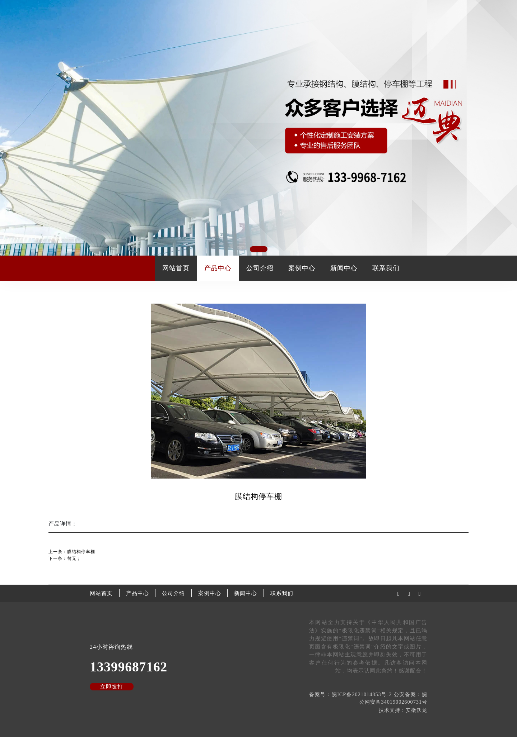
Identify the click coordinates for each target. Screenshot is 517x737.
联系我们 (386, 268)
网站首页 (176, 268)
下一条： (64, 558)
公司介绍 (260, 268)
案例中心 (302, 268)
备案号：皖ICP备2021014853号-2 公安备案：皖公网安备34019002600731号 (368, 698)
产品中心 (218, 268)
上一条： (71, 551)
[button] (258, 249)
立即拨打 (111, 687)
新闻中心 (344, 268)
